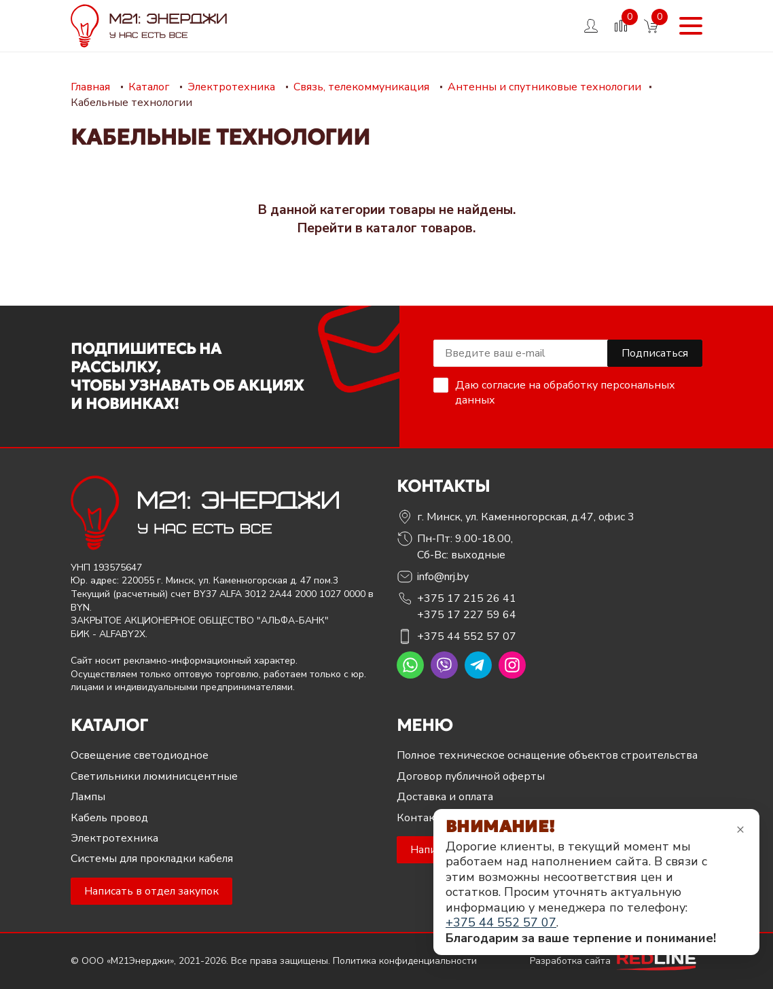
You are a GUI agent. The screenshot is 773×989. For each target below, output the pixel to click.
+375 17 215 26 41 (466, 598)
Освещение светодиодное (140, 755)
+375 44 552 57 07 (466, 636)
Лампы (88, 796)
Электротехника (114, 838)
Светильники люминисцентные (154, 776)
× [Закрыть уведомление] (740, 829)
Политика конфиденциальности (405, 960)
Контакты (423, 817)
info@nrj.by (443, 576)
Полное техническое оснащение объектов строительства (547, 755)
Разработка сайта (616, 960)
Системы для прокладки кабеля (152, 858)
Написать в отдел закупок (151, 891)
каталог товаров (419, 228)
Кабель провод (109, 817)
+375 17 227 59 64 (466, 614)
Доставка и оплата (445, 796)
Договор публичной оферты (471, 776)
